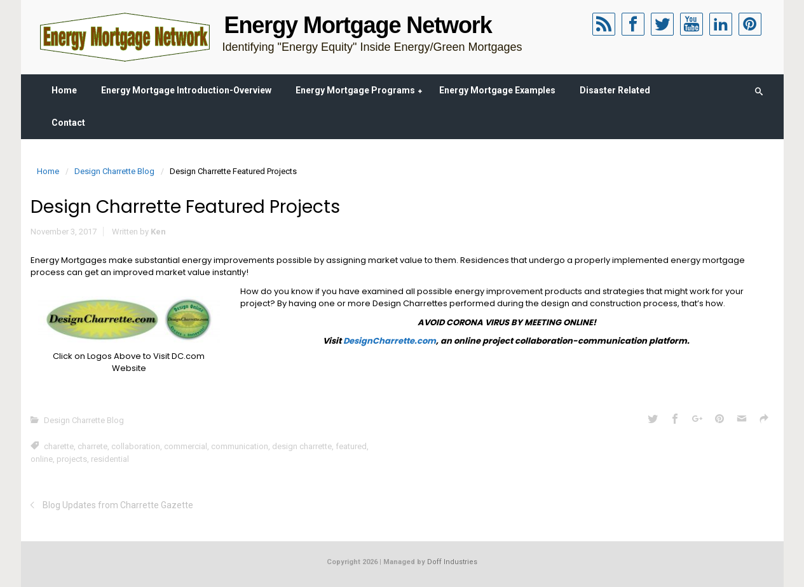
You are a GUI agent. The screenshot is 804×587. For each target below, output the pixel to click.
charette (59, 446)
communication (239, 446)
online (42, 459)
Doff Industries (452, 562)
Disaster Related (615, 90)
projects (72, 459)
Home (64, 90)
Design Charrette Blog (114, 171)
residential (110, 459)
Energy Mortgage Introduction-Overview (186, 90)
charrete (92, 446)
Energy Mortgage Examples (497, 90)
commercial (185, 446)
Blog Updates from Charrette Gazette (118, 505)
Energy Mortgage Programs (355, 90)
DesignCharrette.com (389, 341)
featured (351, 446)
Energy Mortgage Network (358, 25)
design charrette (302, 446)
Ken (158, 231)
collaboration (135, 446)
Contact (68, 123)
